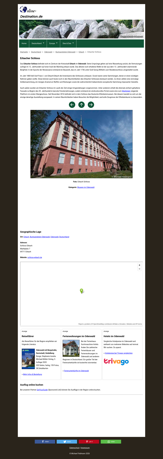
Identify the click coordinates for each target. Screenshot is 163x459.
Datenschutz (74, 448)
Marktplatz (126, 91)
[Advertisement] (97, 11)
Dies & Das (67, 43)
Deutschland (37, 43)
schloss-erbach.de (35, 257)
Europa (52, 43)
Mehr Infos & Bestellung (32, 374)
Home (24, 43)
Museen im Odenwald (85, 187)
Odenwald (54, 237)
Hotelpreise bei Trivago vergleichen (119, 353)
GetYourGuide (42, 390)
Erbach (26, 237)
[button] (45, 442)
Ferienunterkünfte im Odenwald (76, 371)
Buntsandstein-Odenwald (40, 237)
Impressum (85, 448)
